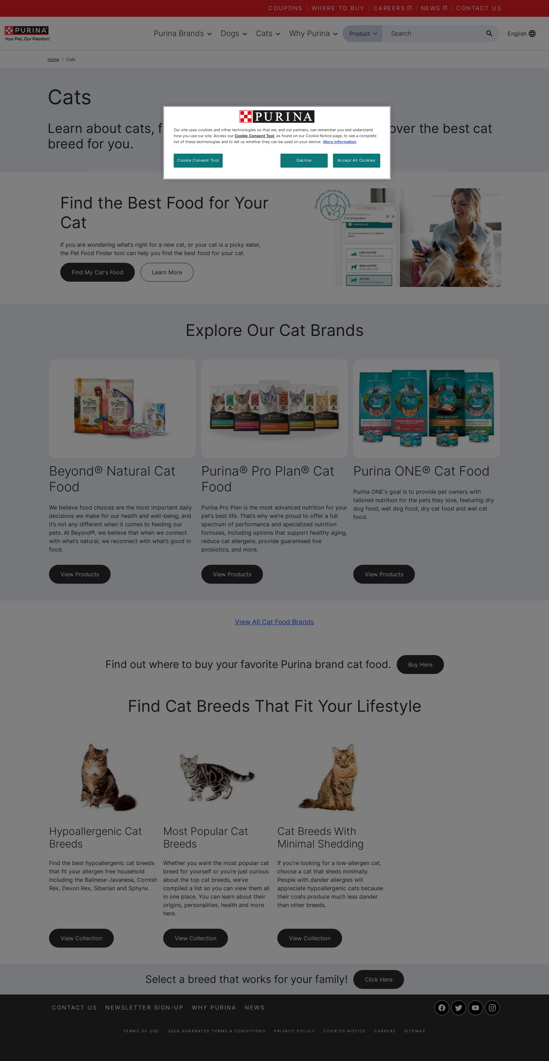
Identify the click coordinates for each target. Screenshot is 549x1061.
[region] (277, 143)
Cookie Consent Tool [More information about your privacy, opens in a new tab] (254, 135)
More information (339, 141)
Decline (304, 160)
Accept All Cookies (356, 160)
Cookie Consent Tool (198, 160)
